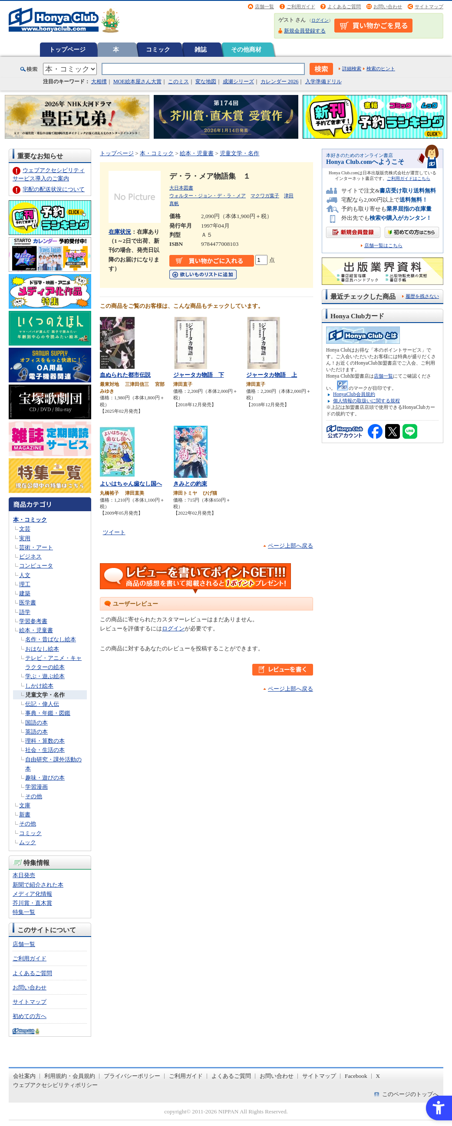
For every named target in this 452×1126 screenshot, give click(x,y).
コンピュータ (36, 565)
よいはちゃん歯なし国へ (131, 483)
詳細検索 (351, 68)
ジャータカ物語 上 (271, 375)
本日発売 (24, 875)
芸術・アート (36, 547)
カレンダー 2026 (279, 81)
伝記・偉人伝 (42, 704)
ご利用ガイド (301, 6)
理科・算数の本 (45, 741)
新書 (24, 814)
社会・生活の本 (45, 750)
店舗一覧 (264, 6)
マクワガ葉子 (265, 195)
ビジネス (30, 556)
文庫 (24, 805)
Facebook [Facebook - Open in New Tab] (356, 1076)
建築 (24, 593)
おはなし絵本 (42, 649)
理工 (24, 584)
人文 (24, 575)
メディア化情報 (32, 894)
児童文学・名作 (45, 695)
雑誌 (201, 49)
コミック (158, 49)
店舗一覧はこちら (383, 245)
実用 (24, 538)
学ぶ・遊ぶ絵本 (45, 676)
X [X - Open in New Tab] (378, 1076)
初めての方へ (29, 1016)
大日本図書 (181, 187)
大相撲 (99, 81)
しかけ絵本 (39, 685)
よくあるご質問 (344, 6)
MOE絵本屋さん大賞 (137, 81)
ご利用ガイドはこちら (408, 178)
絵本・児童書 (36, 630)
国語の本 (36, 722)
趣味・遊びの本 (45, 777)
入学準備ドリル (323, 81)
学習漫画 (36, 786)
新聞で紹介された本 (38, 884)
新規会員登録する (305, 31)
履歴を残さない (422, 296)
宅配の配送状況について (54, 189)
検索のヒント (380, 68)
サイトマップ (429, 6)
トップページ (67, 49)
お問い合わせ (387, 6)
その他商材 (246, 49)
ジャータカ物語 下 (198, 375)
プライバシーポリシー (132, 1076)
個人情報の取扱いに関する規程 (366, 400)
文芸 (24, 528)
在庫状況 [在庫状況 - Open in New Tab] (120, 231)
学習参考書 (33, 621)
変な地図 (205, 81)
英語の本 (36, 731)
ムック (27, 842)
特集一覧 (24, 912)
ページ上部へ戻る (290, 545)
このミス (178, 81)
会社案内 (24, 1076)
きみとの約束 (190, 483)
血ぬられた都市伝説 (125, 375)
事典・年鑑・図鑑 (47, 713)
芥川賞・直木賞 (32, 903)
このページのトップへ (410, 1094)
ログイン (320, 20)
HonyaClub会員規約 (354, 394)
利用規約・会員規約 (69, 1076)
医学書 (27, 602)
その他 (33, 796)
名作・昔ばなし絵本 (50, 639)
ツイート (114, 532)
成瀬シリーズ (238, 81)
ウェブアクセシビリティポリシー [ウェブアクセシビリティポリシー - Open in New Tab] (55, 1085)
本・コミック (30, 519)
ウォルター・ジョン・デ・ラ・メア (207, 195)
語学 (24, 612)
